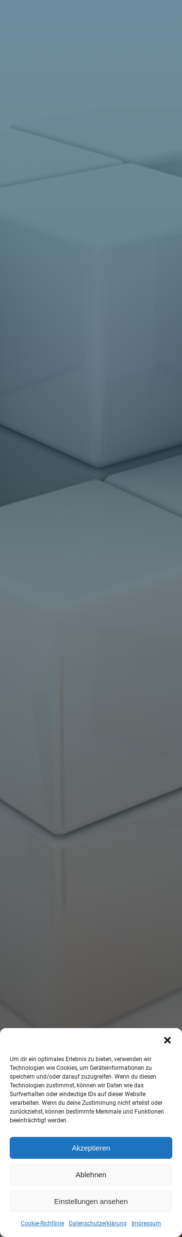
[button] (167, 1040)
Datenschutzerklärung (98, 1223)
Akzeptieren (91, 1148)
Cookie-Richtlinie (42, 1223)
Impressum (146, 1223)
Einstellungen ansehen (91, 1201)
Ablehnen (91, 1174)
